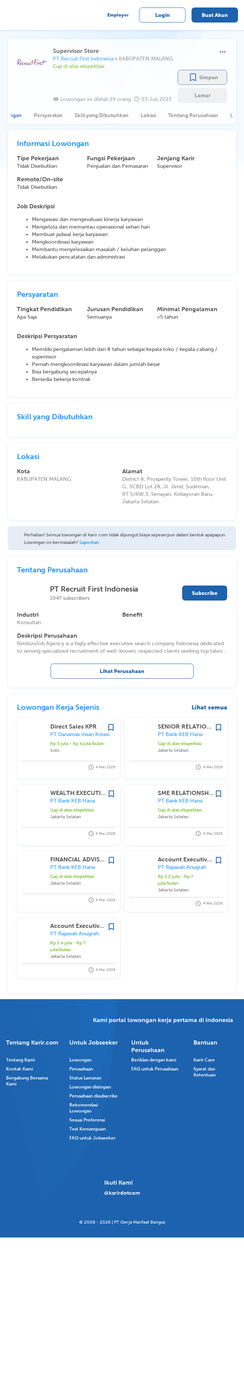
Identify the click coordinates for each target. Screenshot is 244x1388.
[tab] (44, 115)
